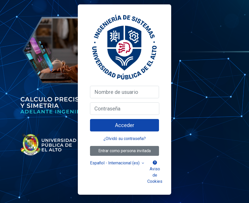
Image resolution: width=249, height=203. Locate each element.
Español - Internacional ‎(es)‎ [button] (115, 162)
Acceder (124, 125)
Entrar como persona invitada (124, 150)
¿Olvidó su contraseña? (124, 138)
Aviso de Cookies (154, 172)
